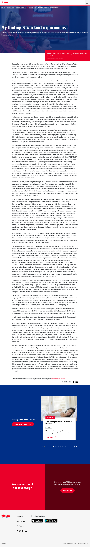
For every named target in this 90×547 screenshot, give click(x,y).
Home (3, 8)
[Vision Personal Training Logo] (5, 3)
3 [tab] (58, 446)
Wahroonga (65, 53)
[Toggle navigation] (87, 2)
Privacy (4, 543)
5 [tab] (62, 446)
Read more (49, 437)
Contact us (20, 526)
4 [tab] (60, 446)
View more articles (21, 424)
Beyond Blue (21, 521)
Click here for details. (58, 379)
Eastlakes (48, 428)
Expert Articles (21, 8)
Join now (66, 490)
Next (76, 446)
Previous (43, 446)
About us (20, 517)
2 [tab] (56, 446)
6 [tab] (65, 446)
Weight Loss (32, 8)
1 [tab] (53, 446)
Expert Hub (10, 8)
